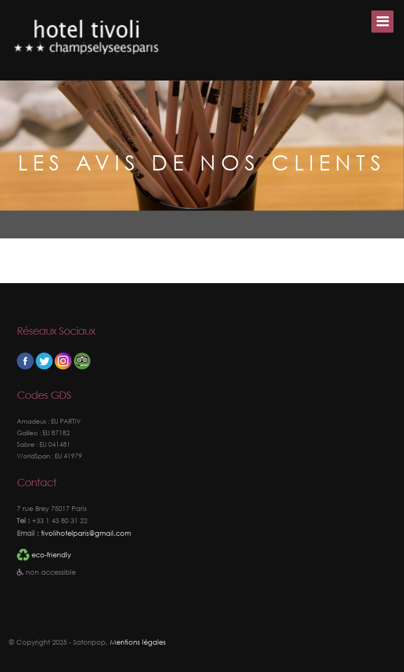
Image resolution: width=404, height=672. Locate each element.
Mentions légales (138, 642)
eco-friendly (51, 554)
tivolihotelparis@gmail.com (85, 533)
